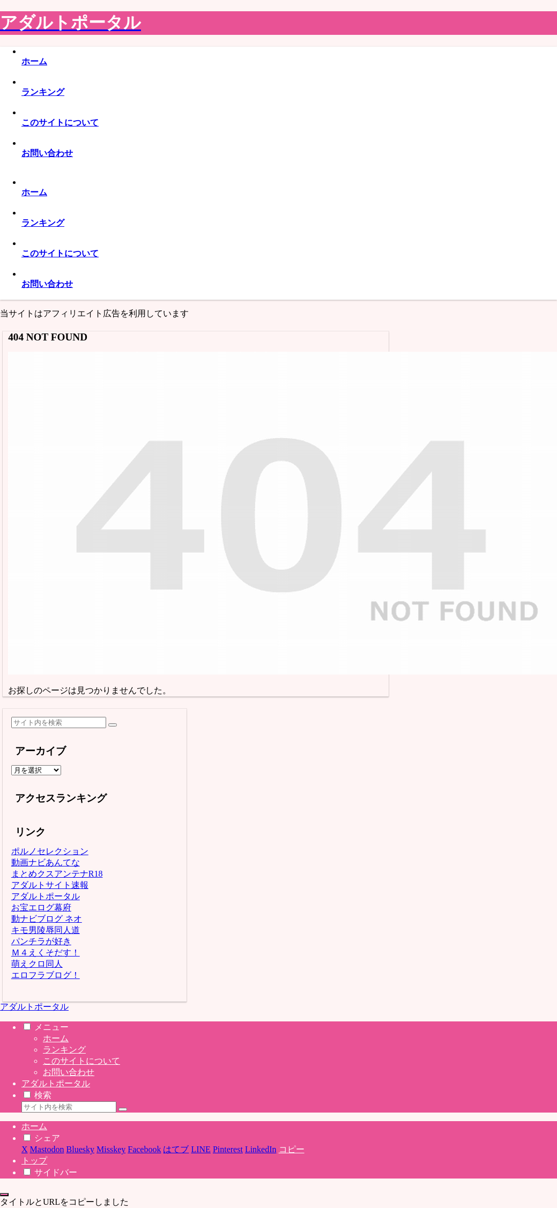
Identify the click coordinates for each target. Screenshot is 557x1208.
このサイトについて (81, 1060)
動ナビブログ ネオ (46, 918)
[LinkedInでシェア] (261, 1149)
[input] (58, 722)
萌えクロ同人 (37, 963)
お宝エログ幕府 (41, 907)
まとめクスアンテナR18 (57, 873)
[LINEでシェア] (200, 1149)
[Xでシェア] (24, 1149)
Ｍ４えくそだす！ (45, 952)
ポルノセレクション (49, 851)
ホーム (56, 1038)
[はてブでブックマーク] (176, 1149)
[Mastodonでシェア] (47, 1149)
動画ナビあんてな (45, 862)
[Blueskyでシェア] (80, 1149)
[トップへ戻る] (4, 1194)
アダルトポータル (45, 896)
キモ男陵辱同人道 (45, 930)
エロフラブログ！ (45, 975)
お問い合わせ (68, 1072)
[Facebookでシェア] (144, 1149)
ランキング (64, 1049)
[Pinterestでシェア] (228, 1149)
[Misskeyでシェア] (110, 1149)
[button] (112, 725)
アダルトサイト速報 (49, 885)
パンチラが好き (41, 941)
